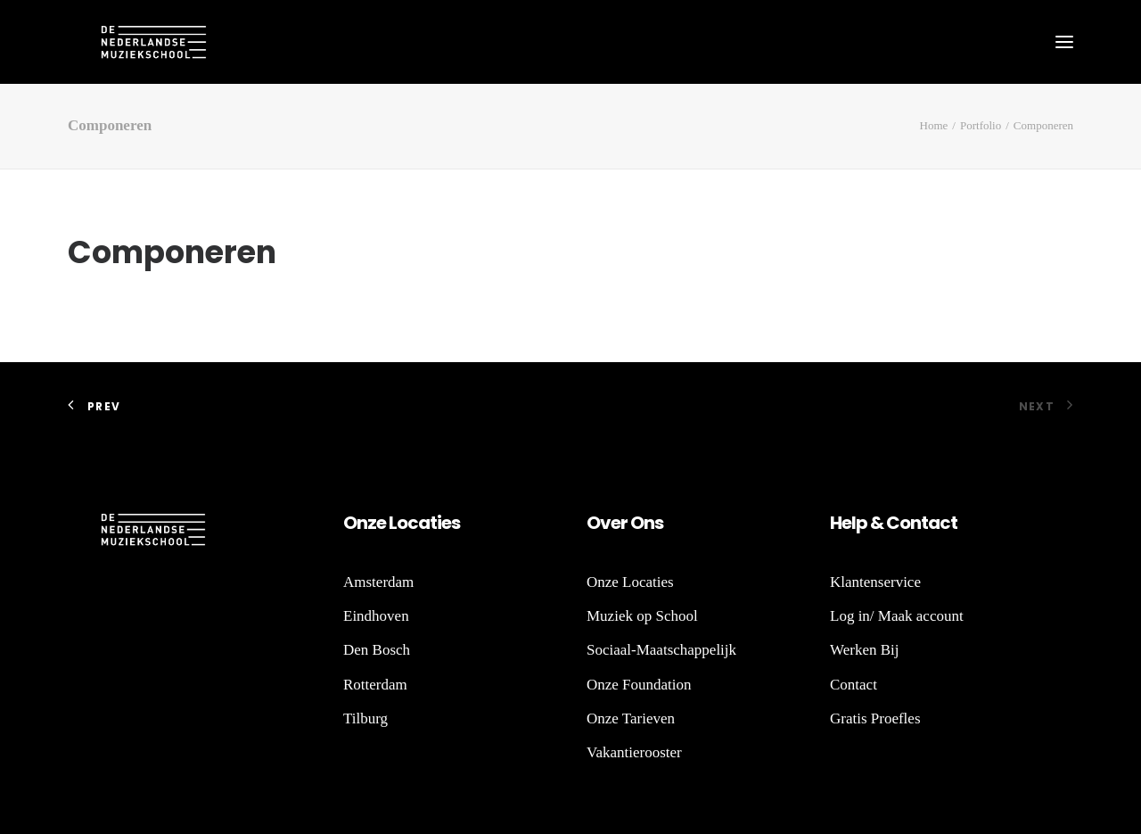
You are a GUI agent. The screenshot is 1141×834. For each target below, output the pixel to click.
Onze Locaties (630, 582)
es (450, 522)
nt (919, 522)
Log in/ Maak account (897, 615)
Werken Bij (864, 649)
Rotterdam (375, 684)
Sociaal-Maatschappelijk (661, 649)
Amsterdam (378, 582)
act (942, 522)
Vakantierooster (634, 752)
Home (934, 125)
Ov (599, 522)
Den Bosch (376, 649)
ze (376, 522)
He (840, 522)
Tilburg (365, 718)
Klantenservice (875, 582)
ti (435, 522)
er (619, 522)
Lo (398, 522)
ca (418, 522)
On (355, 522)
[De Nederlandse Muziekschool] (121, 42)
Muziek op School (642, 615)
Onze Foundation (639, 684)
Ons (645, 522)
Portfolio (980, 125)
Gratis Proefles (875, 718)
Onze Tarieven (631, 718)
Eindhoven (376, 615)
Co (898, 522)
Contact (853, 684)
